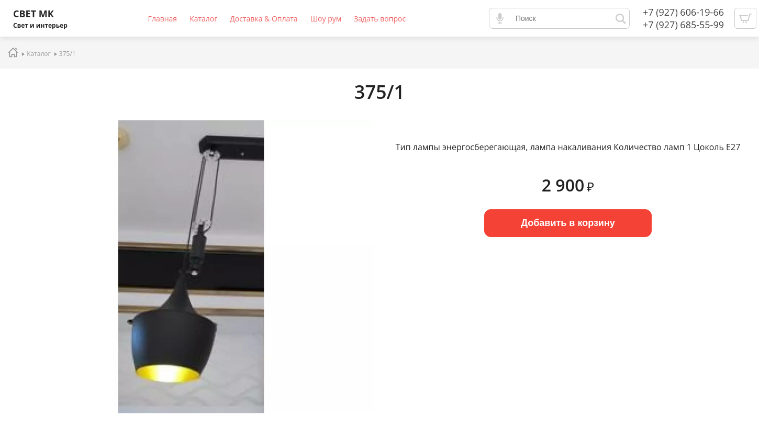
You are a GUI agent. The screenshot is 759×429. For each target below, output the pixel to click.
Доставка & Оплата (263, 19)
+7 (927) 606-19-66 (683, 12)
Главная (162, 19)
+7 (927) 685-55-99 (683, 24)
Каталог (203, 19)
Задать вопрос (380, 19)
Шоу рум (325, 19)
